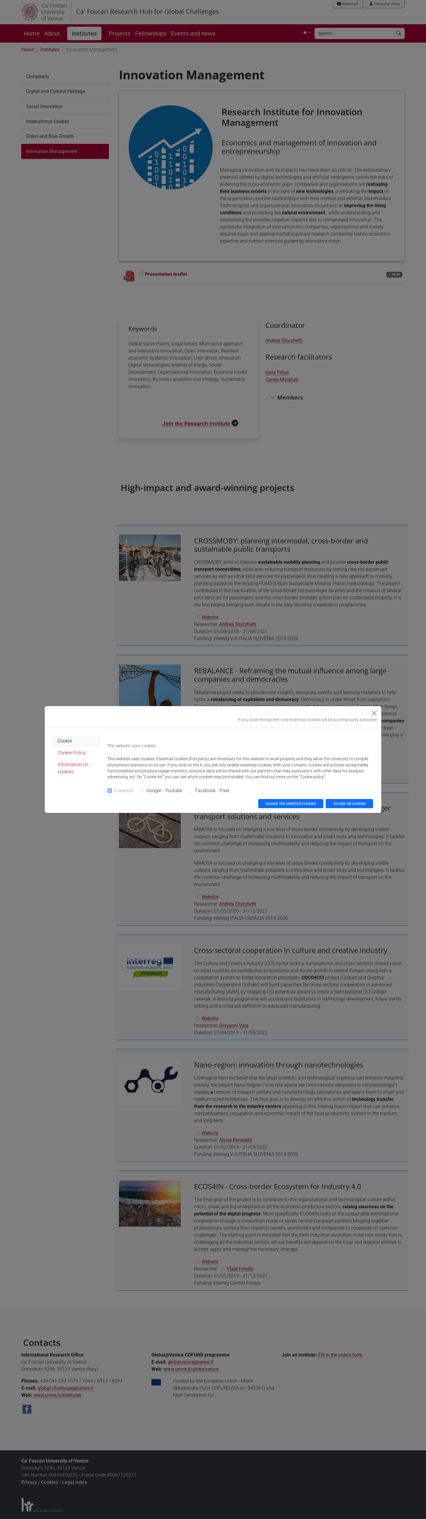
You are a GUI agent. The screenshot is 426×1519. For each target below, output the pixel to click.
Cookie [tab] (65, 741)
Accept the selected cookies (291, 803)
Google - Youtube (164, 790)
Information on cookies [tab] (73, 768)
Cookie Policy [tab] (72, 753)
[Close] (374, 713)
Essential (123, 790)
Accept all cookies (349, 803)
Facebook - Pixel (212, 790)
